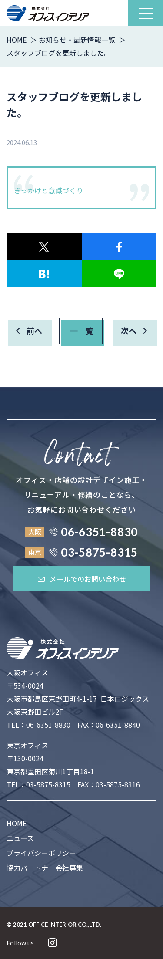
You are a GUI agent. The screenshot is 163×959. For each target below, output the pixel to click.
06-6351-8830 (48, 724)
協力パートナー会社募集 (45, 867)
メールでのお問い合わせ (81, 579)
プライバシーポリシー (41, 853)
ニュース (20, 838)
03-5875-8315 (48, 784)
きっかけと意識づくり (48, 190)
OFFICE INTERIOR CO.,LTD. (64, 924)
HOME (17, 823)
